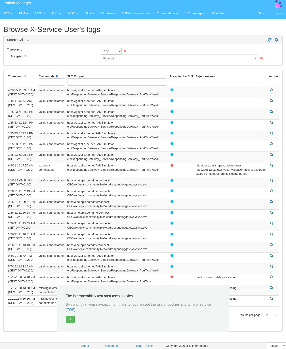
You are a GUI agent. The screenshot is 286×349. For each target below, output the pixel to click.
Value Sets (218, 13)
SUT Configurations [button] (136, 13)
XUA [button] (89, 13)
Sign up (263, 13)
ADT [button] (7, 13)
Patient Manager (17, 3)
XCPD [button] (73, 13)
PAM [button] (23, 13)
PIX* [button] (56, 13)
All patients (108, 13)
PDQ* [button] (40, 13)
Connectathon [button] (167, 13)
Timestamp (14, 49)
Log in (279, 13)
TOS (70, 310)
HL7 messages (194, 13)
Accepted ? (18, 56)
